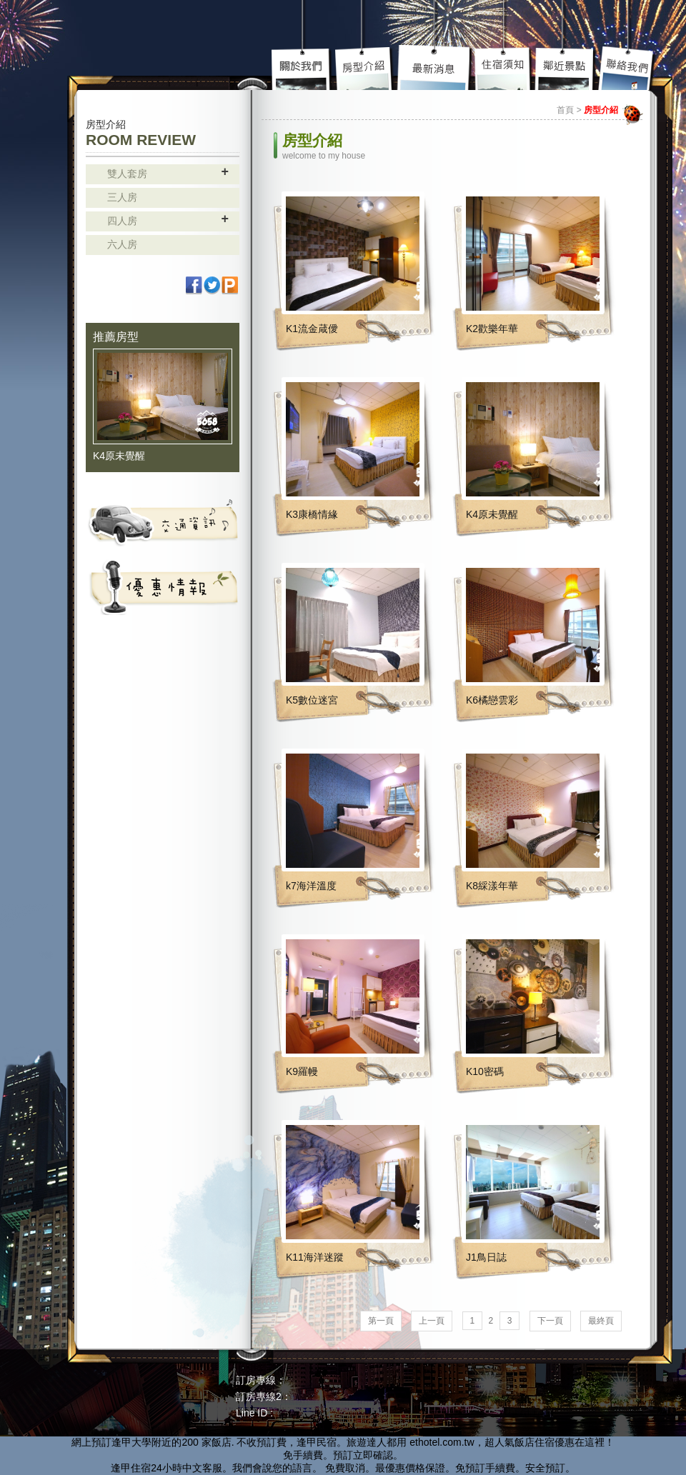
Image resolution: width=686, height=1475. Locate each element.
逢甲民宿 (317, 1442)
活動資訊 (162, 586)
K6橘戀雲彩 (492, 700)
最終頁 (601, 1321)
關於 (303, 68)
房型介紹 (365, 68)
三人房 (122, 197)
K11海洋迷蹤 (315, 1257)
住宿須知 (504, 68)
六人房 (122, 244)
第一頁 (381, 1321)
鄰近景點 (565, 68)
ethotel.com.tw (441, 1442)
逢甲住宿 (131, 1468)
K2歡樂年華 (492, 328)
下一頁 (550, 1321)
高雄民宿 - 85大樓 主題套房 (146, 41)
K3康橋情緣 (312, 514)
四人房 (122, 220)
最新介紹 (435, 68)
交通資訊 (162, 522)
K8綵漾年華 (492, 885)
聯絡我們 (627, 68)
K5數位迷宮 (312, 700)
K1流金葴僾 (312, 328)
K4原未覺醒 (119, 455)
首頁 (565, 110)
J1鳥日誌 (486, 1257)
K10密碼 (485, 1071)
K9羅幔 (302, 1071)
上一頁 (431, 1321)
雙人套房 (127, 173)
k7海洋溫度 (311, 885)
